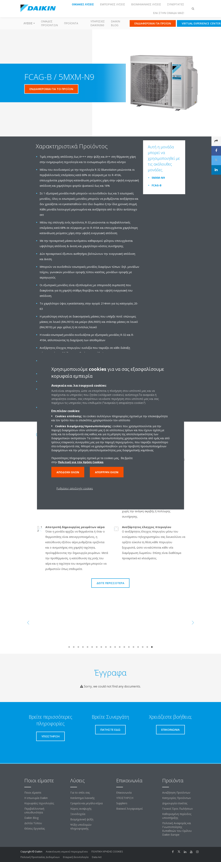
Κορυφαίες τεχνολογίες (39, 803)
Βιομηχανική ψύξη (81, 819)
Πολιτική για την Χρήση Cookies (80, 462)
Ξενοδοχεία (77, 814)
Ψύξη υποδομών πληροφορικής (81, 826)
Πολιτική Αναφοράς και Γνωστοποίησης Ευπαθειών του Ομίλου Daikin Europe (177, 828)
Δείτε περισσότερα (110, 583)
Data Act (96, 857)
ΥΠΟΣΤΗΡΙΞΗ (124, 798)
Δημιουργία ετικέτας (174, 803)
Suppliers (121, 803)
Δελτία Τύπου (33, 823)
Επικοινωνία (124, 792)
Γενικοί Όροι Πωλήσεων (177, 808)
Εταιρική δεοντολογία (75, 857)
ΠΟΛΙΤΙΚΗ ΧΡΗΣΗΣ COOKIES (107, 851)
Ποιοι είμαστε (32, 792)
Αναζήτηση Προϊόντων (176, 792)
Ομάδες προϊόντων (49, 23)
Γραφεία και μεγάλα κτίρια (86, 803)
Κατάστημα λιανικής (82, 798)
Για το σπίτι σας (80, 792)
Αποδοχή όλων (67, 472)
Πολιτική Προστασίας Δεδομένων (40, 857)
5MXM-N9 (158, 177)
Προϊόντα (71, 23)
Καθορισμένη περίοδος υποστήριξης (176, 816)
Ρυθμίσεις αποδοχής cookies (74, 488)
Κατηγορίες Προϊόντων (176, 798)
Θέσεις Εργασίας (34, 828)
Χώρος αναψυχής (81, 808)
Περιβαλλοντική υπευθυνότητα (34, 810)
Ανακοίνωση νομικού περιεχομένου (67, 851)
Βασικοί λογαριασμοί (129, 808)
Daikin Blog (115, 23)
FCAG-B (156, 185)
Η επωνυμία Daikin (36, 798)
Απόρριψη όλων (106, 472)
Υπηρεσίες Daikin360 (97, 23)
